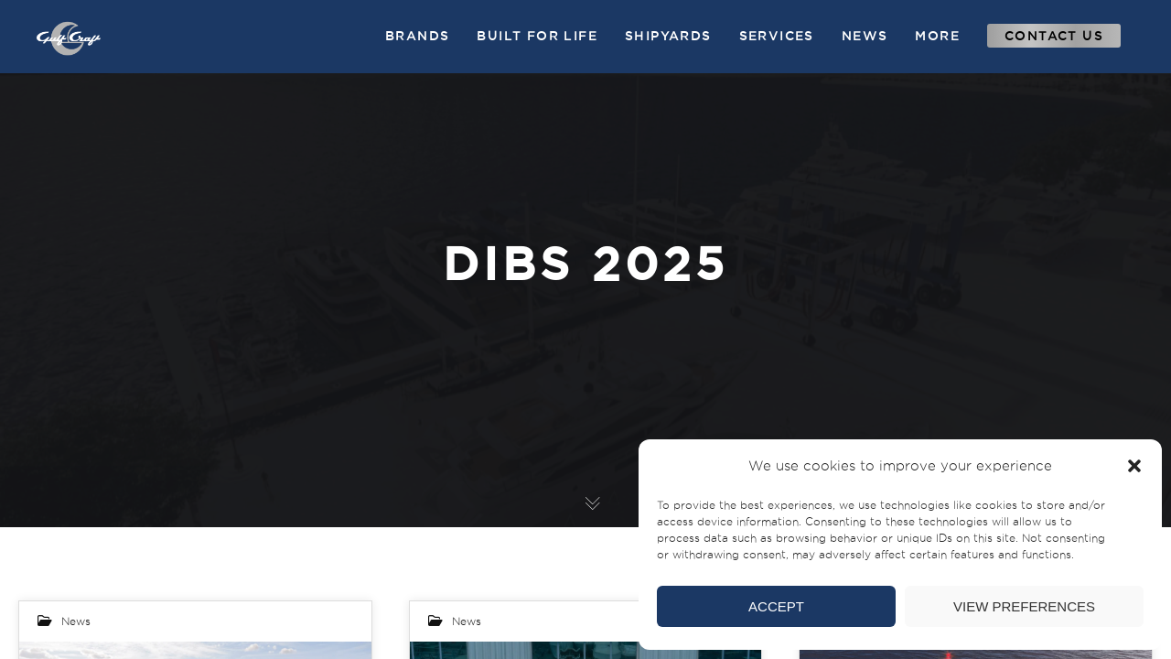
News (76, 621)
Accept (776, 606)
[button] (1134, 466)
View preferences (1024, 606)
